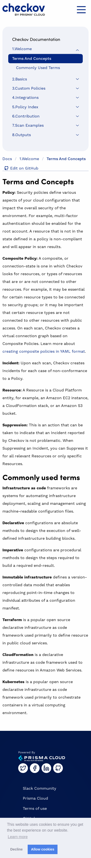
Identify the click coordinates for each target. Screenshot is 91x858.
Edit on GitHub (20, 168)
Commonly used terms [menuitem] (38, 67)
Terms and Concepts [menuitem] (31, 58)
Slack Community (39, 788)
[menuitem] (45, 49)
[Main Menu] (81, 9)
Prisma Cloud (35, 798)
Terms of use (35, 808)
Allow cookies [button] (42, 849)
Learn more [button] (18, 837)
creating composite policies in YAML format (43, 351)
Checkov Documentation (36, 39)
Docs (7, 158)
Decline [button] (16, 849)
